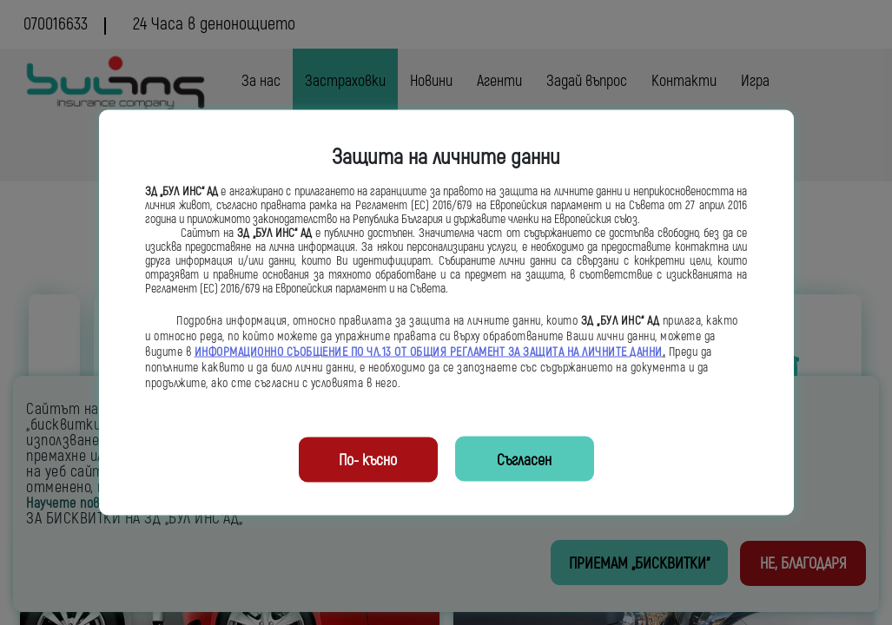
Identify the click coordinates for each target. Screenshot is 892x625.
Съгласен (524, 460)
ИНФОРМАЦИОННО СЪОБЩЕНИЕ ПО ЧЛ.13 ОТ (302, 352)
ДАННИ (646, 352)
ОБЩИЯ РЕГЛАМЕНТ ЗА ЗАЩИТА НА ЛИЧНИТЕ (520, 352)
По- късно (368, 460)
